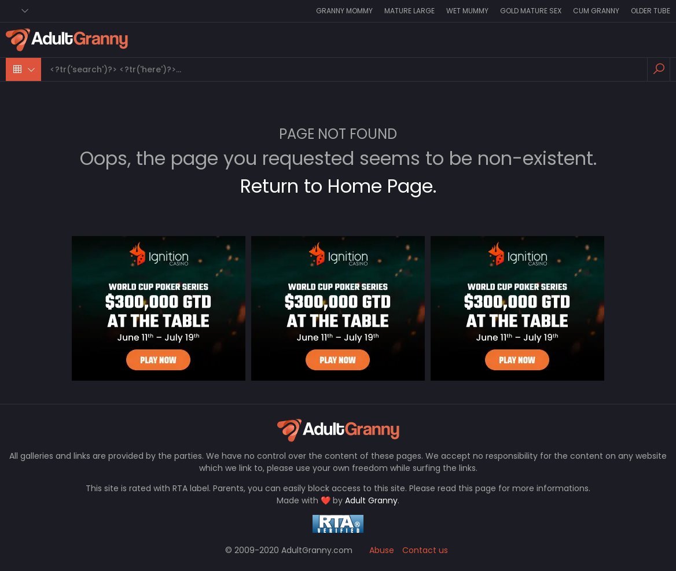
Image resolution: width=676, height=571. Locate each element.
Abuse (381, 550)
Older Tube (650, 11)
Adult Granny (371, 500)
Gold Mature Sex (530, 11)
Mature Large (409, 11)
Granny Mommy (344, 11)
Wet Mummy (467, 11)
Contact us (425, 550)
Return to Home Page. (338, 186)
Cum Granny (596, 11)
